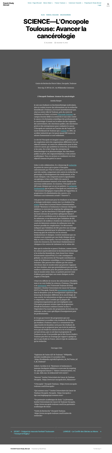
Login (99, 5)
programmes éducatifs (66, 290)
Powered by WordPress (39, 449)
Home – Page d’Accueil (35, 3)
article (36, 205)
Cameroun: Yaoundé (75, 3)
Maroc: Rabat (47, 3)
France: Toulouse (60, 3)
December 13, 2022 (62, 42)
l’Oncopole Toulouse (65, 114)
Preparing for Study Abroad (92, 3)
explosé (64, 131)
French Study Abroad (8, 4)
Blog (43, 14)
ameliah (50, 42)
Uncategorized (65, 14)
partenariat (42, 286)
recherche (73, 165)
